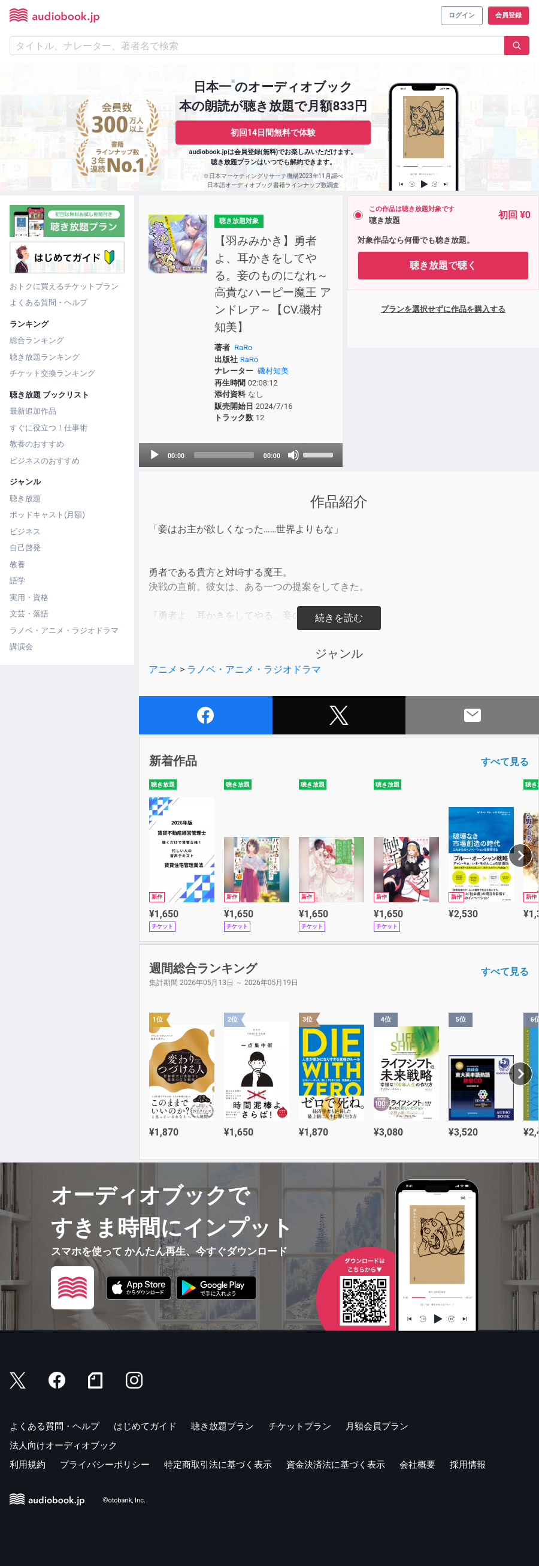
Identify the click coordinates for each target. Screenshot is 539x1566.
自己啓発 (25, 547)
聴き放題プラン (222, 1426)
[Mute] (293, 455)
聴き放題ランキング (45, 357)
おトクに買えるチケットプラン (64, 286)
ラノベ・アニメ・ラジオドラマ (64, 630)
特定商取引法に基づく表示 (218, 1464)
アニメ (163, 669)
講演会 (21, 646)
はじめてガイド (145, 1426)
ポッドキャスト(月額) (47, 514)
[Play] (155, 455)
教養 (17, 564)
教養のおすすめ (37, 443)
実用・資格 (29, 597)
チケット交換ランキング (52, 373)
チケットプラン (299, 1426)
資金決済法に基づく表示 (335, 1464)
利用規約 (28, 1464)
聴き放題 (25, 498)
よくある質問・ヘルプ (48, 302)
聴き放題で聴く (443, 265)
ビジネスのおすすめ (45, 460)
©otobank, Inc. (124, 1500)
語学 (17, 580)
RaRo (243, 347)
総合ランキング (37, 340)
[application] (241, 455)
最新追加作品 (33, 410)
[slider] (224, 455)
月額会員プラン (377, 1426)
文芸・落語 (29, 613)
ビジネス (25, 531)
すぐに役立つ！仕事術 (48, 427)
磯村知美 (273, 370)
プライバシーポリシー (105, 1464)
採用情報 (468, 1464)
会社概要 (417, 1464)
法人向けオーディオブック (63, 1445)
